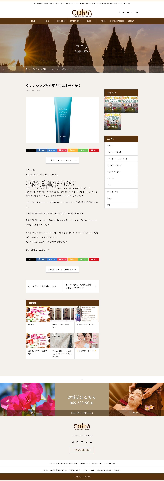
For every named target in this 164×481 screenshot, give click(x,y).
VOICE (103, 21)
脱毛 (108, 205)
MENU (47, 21)
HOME (33, 21)
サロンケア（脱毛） (114, 172)
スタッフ (110, 178)
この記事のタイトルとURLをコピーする (62, 160)
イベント (110, 145)
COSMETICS (61, 21)
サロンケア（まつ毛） (115, 152)
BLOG (89, 21)
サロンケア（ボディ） (115, 165)
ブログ (109, 185)
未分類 (37, 90)
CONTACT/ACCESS (117, 21)
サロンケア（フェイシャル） (117, 159)
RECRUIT (131, 21)
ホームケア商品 (112, 192)
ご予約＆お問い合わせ (82, 450)
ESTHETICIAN (75, 21)
